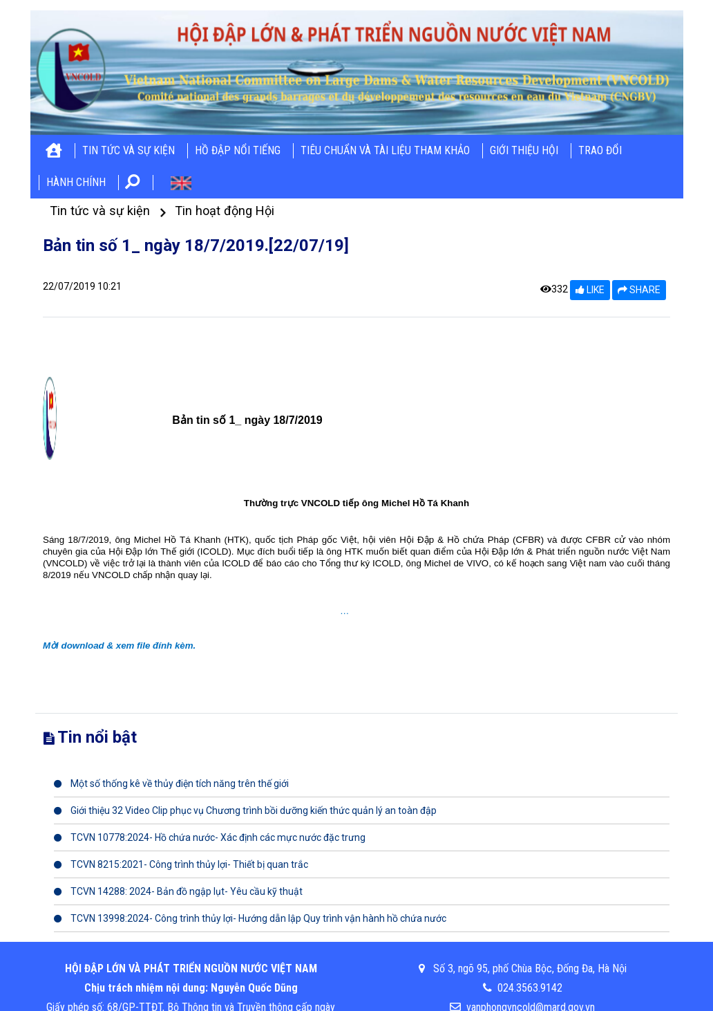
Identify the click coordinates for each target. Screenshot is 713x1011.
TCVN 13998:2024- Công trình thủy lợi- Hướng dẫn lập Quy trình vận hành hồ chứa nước (250, 918)
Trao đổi (600, 150)
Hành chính (76, 182)
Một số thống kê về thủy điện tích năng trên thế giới (171, 783)
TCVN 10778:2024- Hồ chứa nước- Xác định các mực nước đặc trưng (209, 837)
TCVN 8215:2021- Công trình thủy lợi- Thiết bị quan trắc (181, 864)
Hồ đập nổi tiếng (238, 150)
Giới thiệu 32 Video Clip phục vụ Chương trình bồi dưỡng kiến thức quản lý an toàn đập (245, 810)
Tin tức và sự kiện (128, 150)
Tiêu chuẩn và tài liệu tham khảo (385, 150)
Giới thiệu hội (524, 150)
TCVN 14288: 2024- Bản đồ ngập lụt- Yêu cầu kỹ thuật (178, 891)
